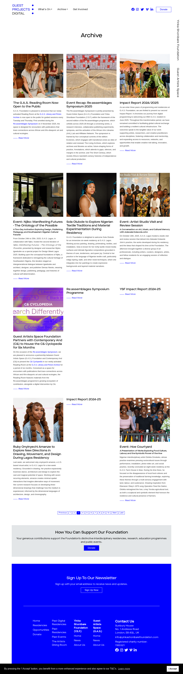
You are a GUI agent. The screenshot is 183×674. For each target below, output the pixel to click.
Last (122, 513)
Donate (163, 9)
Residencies (40, 625)
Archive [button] (60, 9)
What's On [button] (43, 9)
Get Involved (79, 9)
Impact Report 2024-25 (83, 399)
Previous (63, 513)
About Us (79, 645)
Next (115, 513)
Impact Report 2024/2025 (139, 103)
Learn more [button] (124, 668)
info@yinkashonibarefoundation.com (136, 637)
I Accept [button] (173, 669)
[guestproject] (22, 9)
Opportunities (41, 630)
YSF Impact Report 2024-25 (140, 289)
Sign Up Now (91, 590)
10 (108, 513)
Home (36, 621)
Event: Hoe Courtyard (136, 447)
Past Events (59, 637)
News (77, 640)
